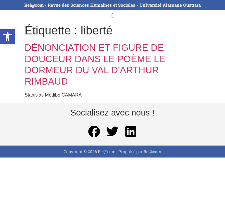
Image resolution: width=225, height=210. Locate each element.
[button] (7, 36)
